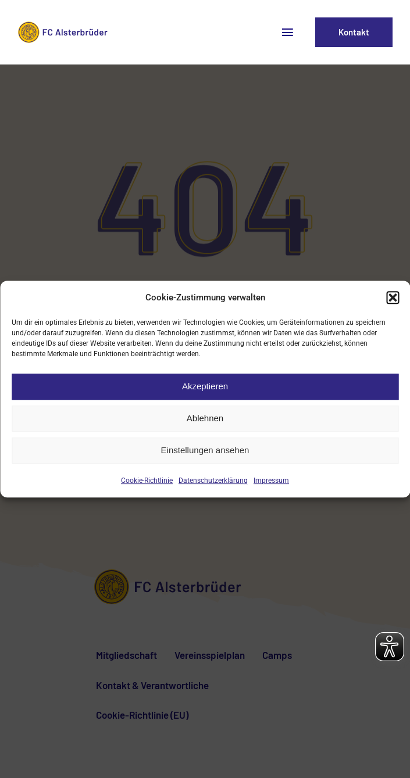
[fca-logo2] (64, 26)
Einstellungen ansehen (205, 450)
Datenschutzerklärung (213, 480)
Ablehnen (205, 418)
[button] (392, 297)
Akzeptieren (205, 386)
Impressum (271, 480)
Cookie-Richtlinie (147, 480)
